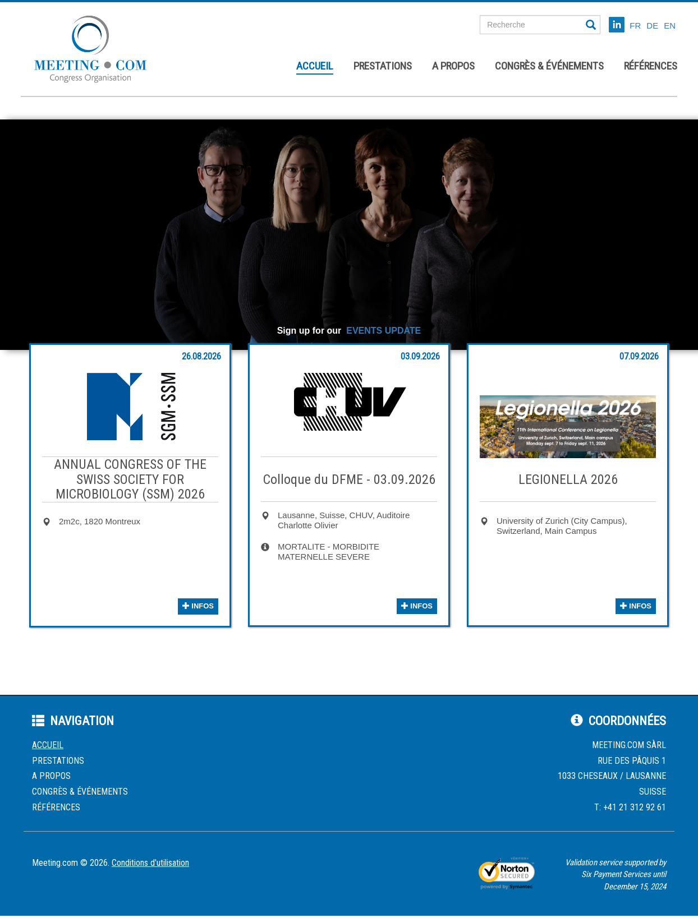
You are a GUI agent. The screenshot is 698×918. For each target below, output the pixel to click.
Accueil (314, 65)
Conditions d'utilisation (150, 862)
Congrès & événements (549, 65)
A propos (453, 65)
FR (635, 25)
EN (670, 25)
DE (652, 25)
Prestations (382, 65)
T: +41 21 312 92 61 (630, 807)
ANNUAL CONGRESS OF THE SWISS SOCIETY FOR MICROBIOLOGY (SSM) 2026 (130, 479)
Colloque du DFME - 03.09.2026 (349, 479)
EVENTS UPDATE (383, 330)
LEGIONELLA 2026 (568, 479)
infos (198, 606)
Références (650, 65)
